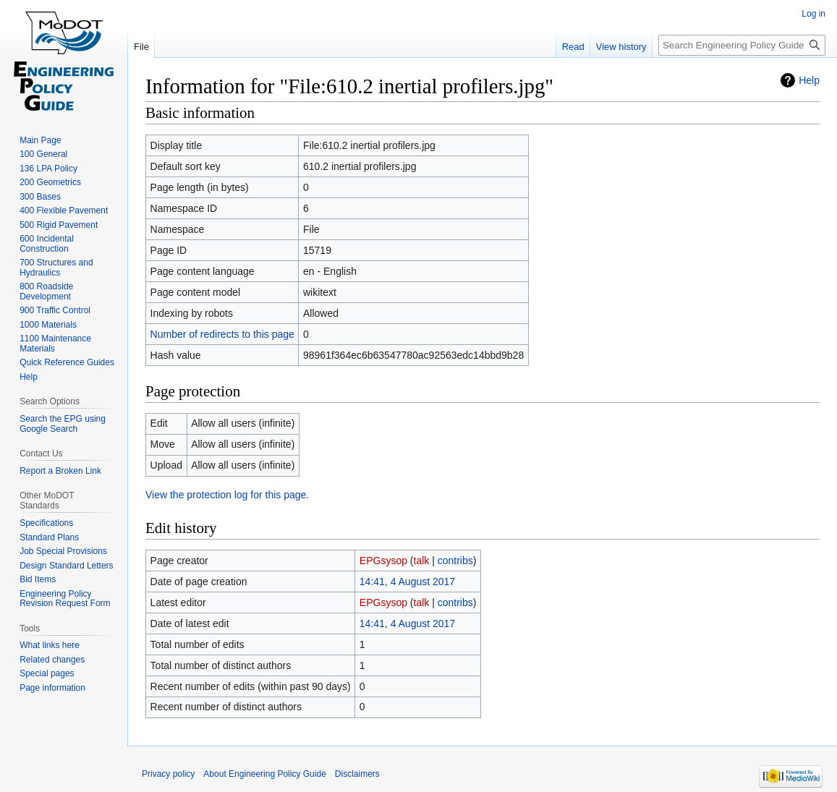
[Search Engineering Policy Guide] (741, 45)
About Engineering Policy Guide (264, 774)
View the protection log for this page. (227, 495)
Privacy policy (168, 774)
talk (422, 560)
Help (809, 80)
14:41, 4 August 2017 (407, 581)
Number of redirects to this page (222, 334)
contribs (455, 560)
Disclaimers (357, 774)
